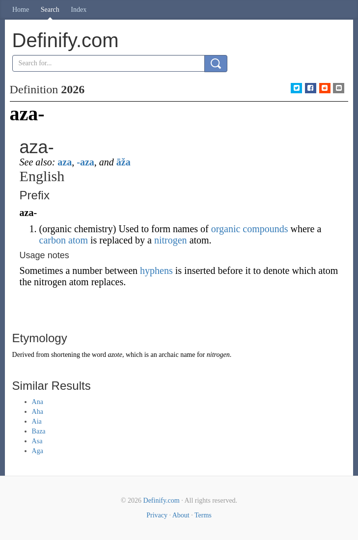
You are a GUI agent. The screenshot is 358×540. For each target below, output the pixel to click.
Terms (203, 515)
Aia (37, 421)
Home (20, 9)
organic (226, 228)
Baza (39, 431)
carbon (52, 240)
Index (78, 9)
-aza (85, 162)
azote (115, 354)
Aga (37, 451)
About (181, 515)
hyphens (156, 270)
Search (50, 9)
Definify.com (161, 500)
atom (78, 240)
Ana (37, 401)
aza (64, 162)
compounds (265, 228)
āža (123, 162)
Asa (37, 441)
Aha (37, 411)
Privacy (156, 515)
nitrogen (170, 240)
